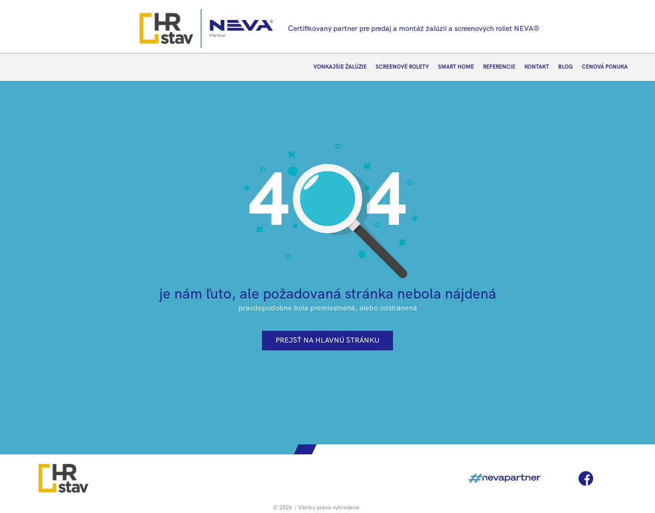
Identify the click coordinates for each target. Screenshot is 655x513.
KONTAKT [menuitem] (536, 66)
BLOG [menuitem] (565, 66)
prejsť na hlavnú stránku (327, 340)
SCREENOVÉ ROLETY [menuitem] (402, 66)
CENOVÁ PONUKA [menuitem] (605, 66)
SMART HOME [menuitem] (456, 66)
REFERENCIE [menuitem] (499, 66)
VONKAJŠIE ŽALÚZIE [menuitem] (340, 66)
